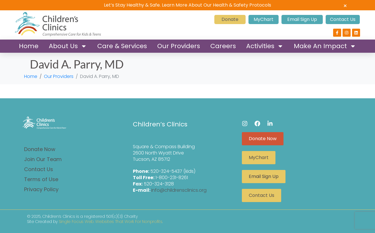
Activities (264, 46)
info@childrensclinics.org (179, 190)
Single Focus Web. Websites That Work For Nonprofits (110, 221)
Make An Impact (325, 46)
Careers (223, 46)
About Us (68, 46)
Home (28, 46)
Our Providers (178, 46)
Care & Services (122, 46)
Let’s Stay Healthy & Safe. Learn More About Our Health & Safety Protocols (187, 5)
